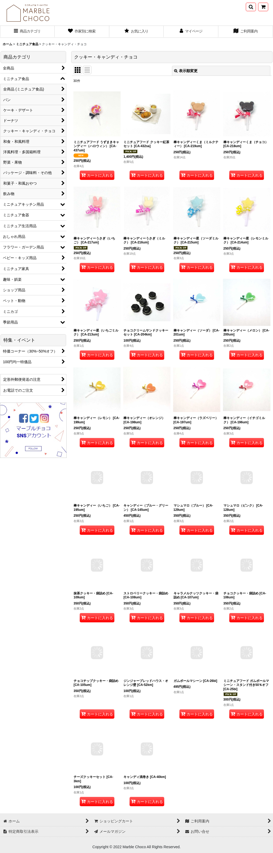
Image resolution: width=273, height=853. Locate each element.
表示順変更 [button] (186, 71)
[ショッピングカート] (263, 7)
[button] (251, 7)
